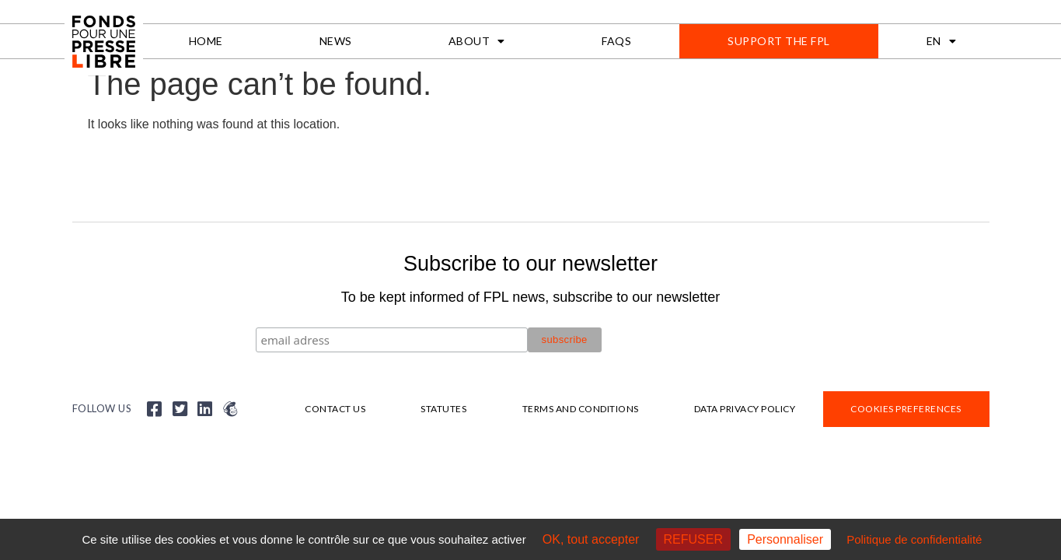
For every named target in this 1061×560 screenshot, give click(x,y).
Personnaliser (785, 539)
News (335, 40)
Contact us (335, 409)
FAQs (616, 40)
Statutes (443, 409)
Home (206, 40)
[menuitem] (941, 41)
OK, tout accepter (591, 539)
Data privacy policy (745, 409)
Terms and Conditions (580, 409)
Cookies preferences (906, 409)
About (476, 41)
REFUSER (693, 539)
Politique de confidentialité (914, 539)
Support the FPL (779, 40)
